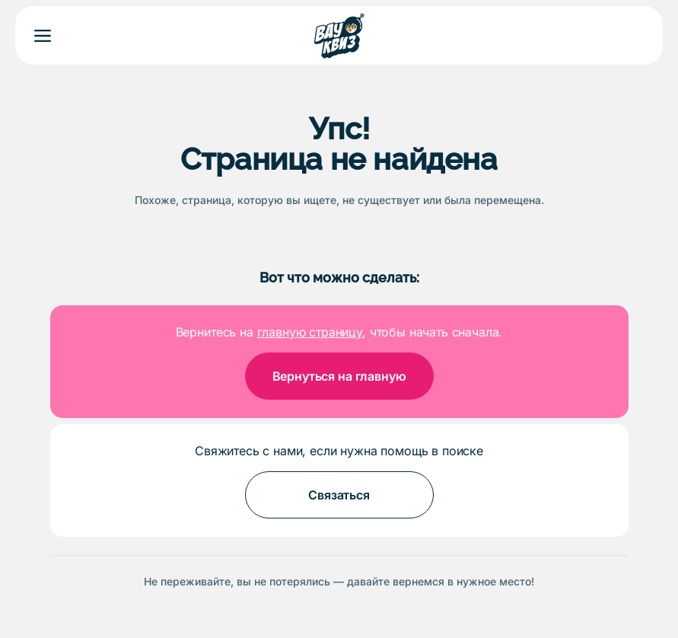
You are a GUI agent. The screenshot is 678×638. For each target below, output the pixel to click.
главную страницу (309, 332)
